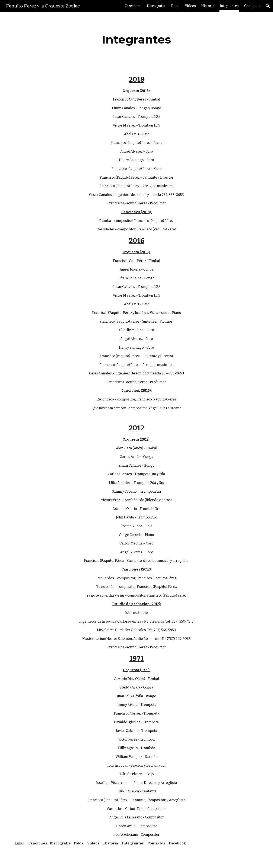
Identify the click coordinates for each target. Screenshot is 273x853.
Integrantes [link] (229, 6)
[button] (268, 6)
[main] (136, 39)
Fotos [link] (175, 6)
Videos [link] (190, 6)
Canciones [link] (133, 6)
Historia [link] (207, 6)
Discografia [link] (156, 6)
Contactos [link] (252, 6)
